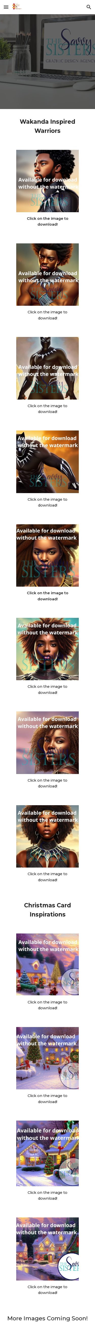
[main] (47, 126)
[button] (6, 7)
